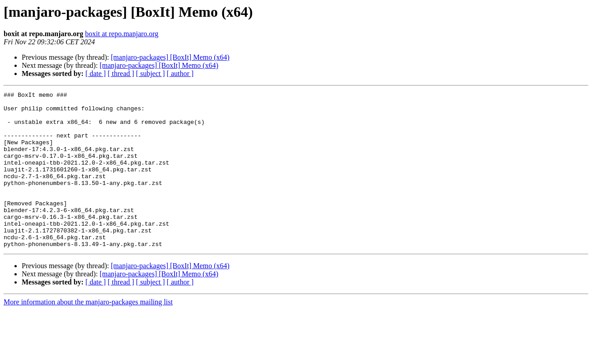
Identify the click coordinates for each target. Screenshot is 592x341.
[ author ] (180, 73)
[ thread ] (121, 73)
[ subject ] (150, 73)
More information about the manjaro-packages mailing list (88, 333)
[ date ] (95, 73)
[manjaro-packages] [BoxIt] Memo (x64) (170, 57)
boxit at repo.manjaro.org (121, 34)
